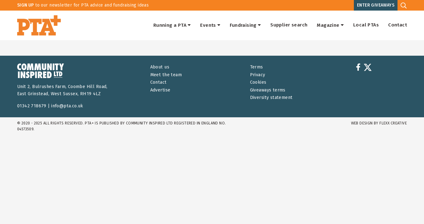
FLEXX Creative (393, 123)
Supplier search (288, 25)
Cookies (258, 82)
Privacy (257, 74)
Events (210, 25)
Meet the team (166, 74)
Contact (397, 25)
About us (159, 67)
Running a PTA (172, 25)
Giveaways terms (268, 90)
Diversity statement (271, 97)
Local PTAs (366, 25)
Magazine (330, 25)
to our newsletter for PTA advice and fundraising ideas (83, 5)
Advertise (160, 90)
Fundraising (245, 25)
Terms (256, 67)
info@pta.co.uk (67, 106)
